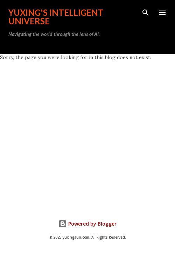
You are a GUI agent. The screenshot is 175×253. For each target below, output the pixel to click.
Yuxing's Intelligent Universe (56, 16)
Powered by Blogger (87, 223)
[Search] (145, 12)
